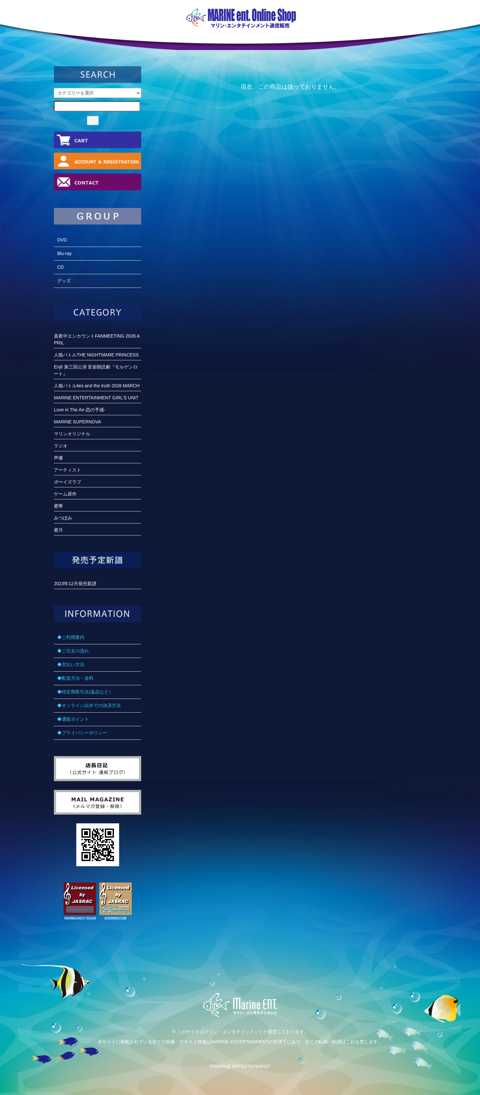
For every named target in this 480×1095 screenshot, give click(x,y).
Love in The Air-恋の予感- (79, 409)
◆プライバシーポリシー (82, 732)
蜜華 (58, 506)
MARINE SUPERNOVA (77, 421)
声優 (58, 457)
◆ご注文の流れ (73, 650)
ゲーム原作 (65, 493)
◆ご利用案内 (70, 637)
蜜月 (58, 530)
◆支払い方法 (70, 664)
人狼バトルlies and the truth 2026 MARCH (97, 385)
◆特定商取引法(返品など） (85, 691)
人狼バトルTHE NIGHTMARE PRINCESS (96, 354)
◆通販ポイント (73, 719)
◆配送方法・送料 (75, 678)
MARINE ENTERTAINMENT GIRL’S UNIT (96, 397)
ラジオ (61, 445)
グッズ (64, 280)
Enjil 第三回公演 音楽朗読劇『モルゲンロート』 (96, 370)
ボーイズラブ (67, 481)
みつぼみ (63, 518)
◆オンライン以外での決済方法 (89, 705)
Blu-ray (64, 253)
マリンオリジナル (72, 433)
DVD (62, 239)
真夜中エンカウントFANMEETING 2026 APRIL (97, 339)
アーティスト (67, 469)
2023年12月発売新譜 (75, 583)
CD (60, 267)
